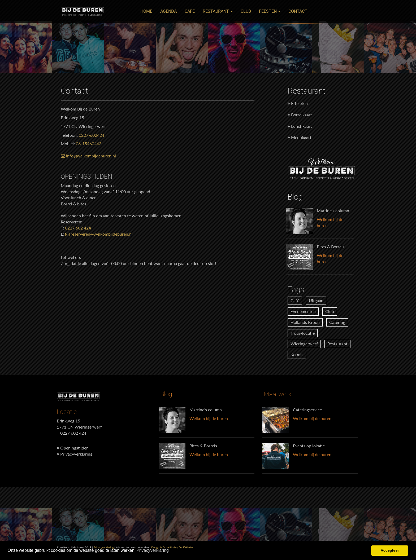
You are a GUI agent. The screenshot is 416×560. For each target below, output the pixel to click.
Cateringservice (307, 409)
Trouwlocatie (303, 333)
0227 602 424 (78, 227)
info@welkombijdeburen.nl (88, 155)
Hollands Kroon (305, 322)
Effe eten (298, 103)
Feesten (269, 11)
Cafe (190, 11)
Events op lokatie (309, 445)
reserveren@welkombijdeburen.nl (99, 233)
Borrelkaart (300, 114)
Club (246, 11)
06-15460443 (88, 143)
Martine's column (333, 210)
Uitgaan (316, 300)
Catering (337, 322)
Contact (297, 11)
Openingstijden (73, 447)
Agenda (168, 11)
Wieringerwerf (304, 343)
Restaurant (218, 11)
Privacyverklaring (74, 453)
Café (295, 300)
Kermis (297, 354)
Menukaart (299, 137)
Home (146, 11)
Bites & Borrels (330, 246)
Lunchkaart (300, 126)
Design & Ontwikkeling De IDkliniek (172, 547)
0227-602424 (91, 135)
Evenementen (303, 311)
